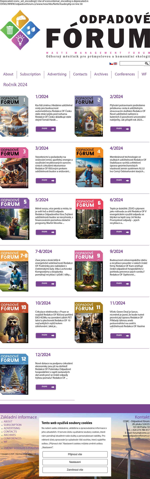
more (44, 129)
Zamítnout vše (75, 469)
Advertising (56, 74)
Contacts (80, 74)
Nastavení (75, 462)
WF (144, 74)
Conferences (125, 74)
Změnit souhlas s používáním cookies (29, 448)
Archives (101, 74)
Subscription (30, 74)
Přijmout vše (75, 454)
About (8, 74)
